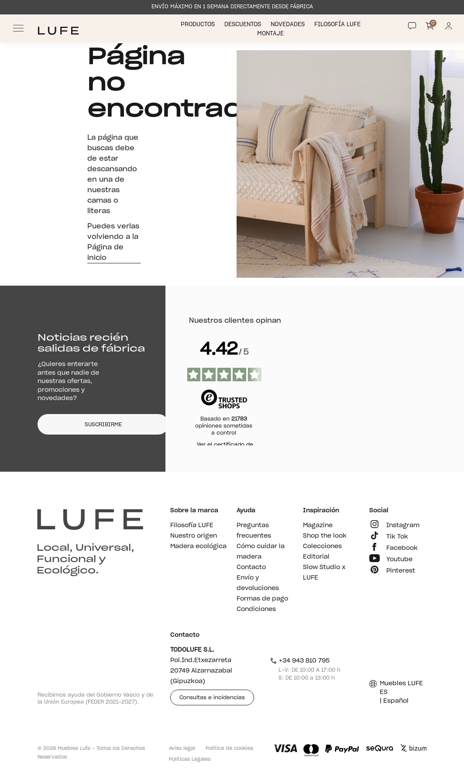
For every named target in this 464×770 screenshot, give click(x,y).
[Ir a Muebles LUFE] (58, 30)
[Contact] (412, 26)
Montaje (271, 34)
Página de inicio (105, 252)
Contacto (251, 567)
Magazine (318, 525)
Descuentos (243, 25)
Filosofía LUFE (338, 25)
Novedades (288, 25)
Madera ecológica (198, 546)
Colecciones (322, 546)
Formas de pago (262, 599)
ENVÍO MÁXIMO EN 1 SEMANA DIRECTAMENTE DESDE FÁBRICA (232, 6)
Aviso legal (182, 748)
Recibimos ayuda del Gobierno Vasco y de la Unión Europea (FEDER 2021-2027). (95, 698)
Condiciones (256, 609)
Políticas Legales (189, 759)
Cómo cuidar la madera (261, 551)
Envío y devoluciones (258, 583)
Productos (199, 25)
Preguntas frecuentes (254, 530)
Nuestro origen (193, 536)
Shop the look (325, 536)
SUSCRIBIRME (103, 424)
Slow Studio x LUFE (324, 572)
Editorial (316, 557)
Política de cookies (229, 748)
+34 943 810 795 (300, 661)
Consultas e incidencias (212, 697)
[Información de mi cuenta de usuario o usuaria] (448, 28)
